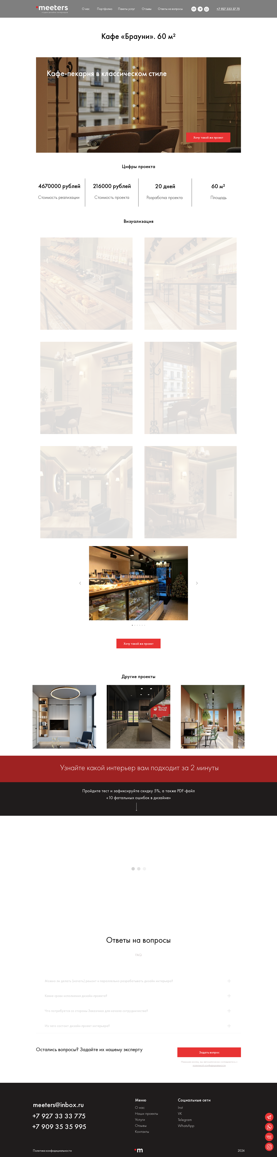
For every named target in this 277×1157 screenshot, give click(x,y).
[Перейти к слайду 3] (137, 625)
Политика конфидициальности (52, 1151)
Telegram (185, 1119)
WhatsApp (186, 1125)
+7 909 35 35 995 (59, 1126)
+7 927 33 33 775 (59, 1115)
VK (180, 1113)
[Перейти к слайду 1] (132, 625)
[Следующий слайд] (196, 583)
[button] (208, 137)
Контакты (142, 1131)
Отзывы (146, 9)
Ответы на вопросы (170, 9)
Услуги (140, 1119)
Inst (180, 1107)
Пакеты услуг (126, 9)
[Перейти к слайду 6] (144, 625)
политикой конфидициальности (209, 1065)
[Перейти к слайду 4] (139, 625)
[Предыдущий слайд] (80, 583)
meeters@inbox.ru (58, 1104)
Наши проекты (146, 1113)
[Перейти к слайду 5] (142, 625)
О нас (86, 9)
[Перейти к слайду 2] (134, 625)
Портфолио (104, 9)
